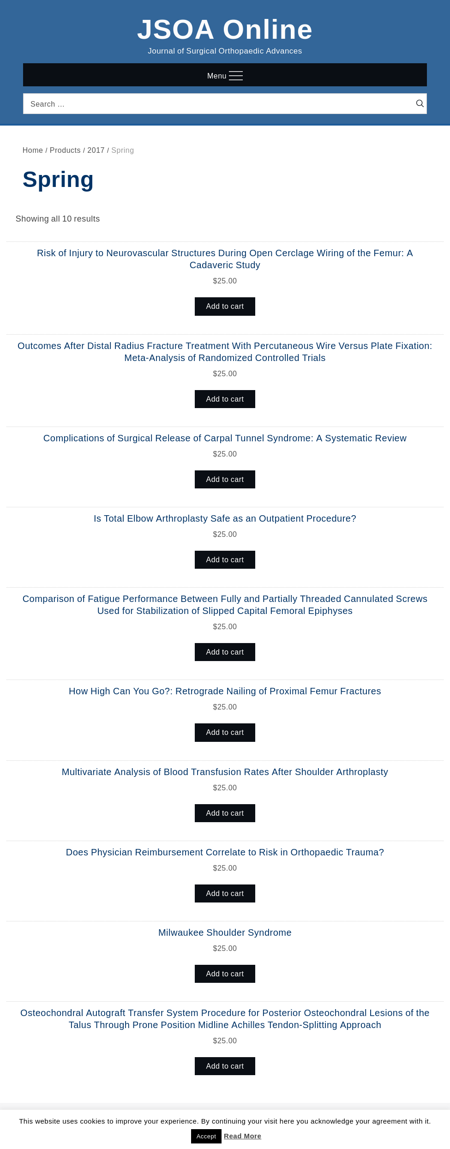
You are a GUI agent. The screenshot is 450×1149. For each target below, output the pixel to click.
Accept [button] (206, 1136)
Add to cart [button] (225, 306)
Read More (242, 1136)
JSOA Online (225, 27)
